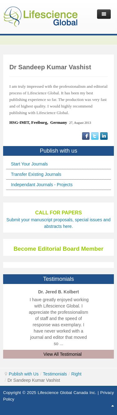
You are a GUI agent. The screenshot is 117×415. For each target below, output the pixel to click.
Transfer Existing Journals (36, 174)
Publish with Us (24, 373)
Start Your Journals (29, 163)
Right (76, 373)
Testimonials (55, 373)
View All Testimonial (62, 354)
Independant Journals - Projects (42, 184)
